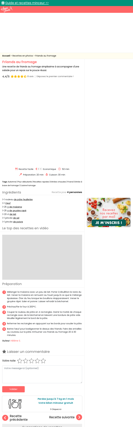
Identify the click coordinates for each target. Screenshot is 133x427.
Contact (39, 415)
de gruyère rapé (17, 129)
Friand (70, 100)
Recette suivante (65, 336)
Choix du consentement (111, 418)
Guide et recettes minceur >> (27, 3)
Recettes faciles (27, 394)
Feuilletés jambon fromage (72, 370)
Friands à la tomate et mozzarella (23, 370)
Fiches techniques (82, 394)
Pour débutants (25, 100)
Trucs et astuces (108, 394)
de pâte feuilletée (23, 117)
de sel (16, 136)
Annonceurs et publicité (19, 415)
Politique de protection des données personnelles (71, 418)
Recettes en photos (23, 55)
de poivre (18, 140)
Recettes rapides (41, 100)
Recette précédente (15, 336)
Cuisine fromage (28, 104)
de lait (13, 132)
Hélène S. (16, 259)
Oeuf (8, 121)
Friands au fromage (45, 55)
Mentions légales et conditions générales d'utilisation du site (76, 415)
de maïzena (15, 125)
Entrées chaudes (58, 100)
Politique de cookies (33, 418)
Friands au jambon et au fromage (49, 370)
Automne (12, 100)
